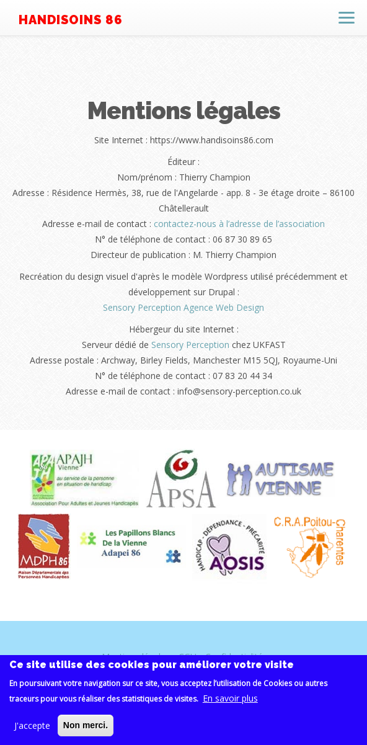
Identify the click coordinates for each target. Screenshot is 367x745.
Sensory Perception (190, 344)
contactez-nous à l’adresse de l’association (239, 224)
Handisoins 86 (71, 19)
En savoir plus (230, 701)
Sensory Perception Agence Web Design (183, 307)
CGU (188, 656)
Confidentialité (234, 656)
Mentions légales (136, 656)
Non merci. (85, 728)
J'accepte (32, 728)
